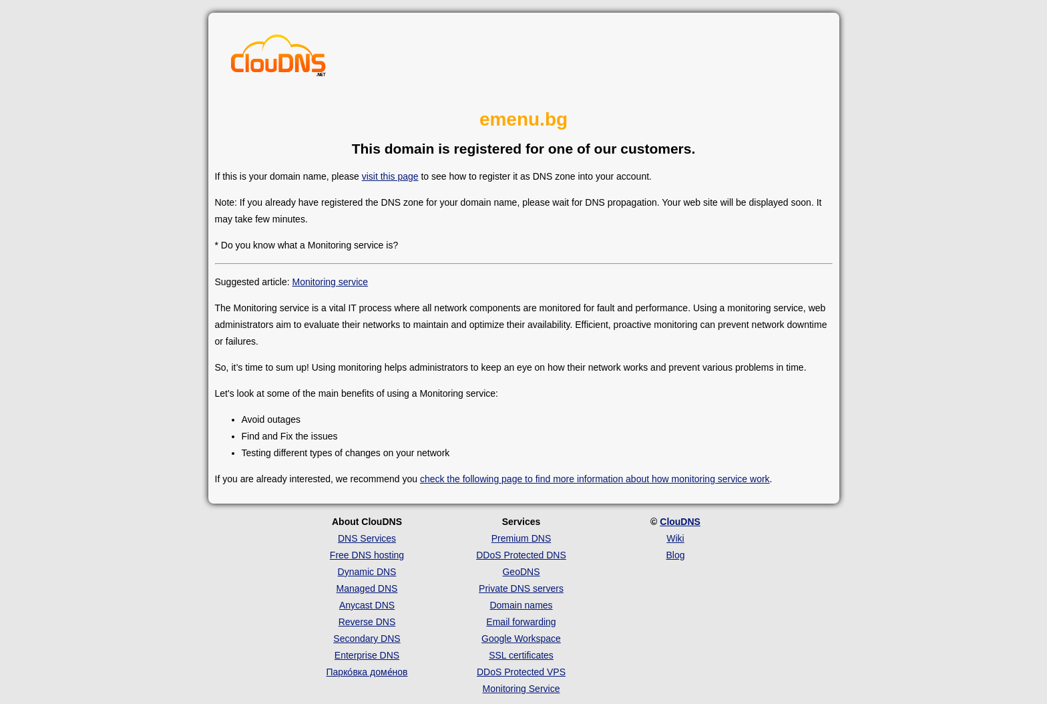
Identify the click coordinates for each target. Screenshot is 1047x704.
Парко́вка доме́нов (367, 672)
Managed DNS (367, 588)
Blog (675, 555)
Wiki (675, 538)
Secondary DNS (366, 638)
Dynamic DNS (367, 571)
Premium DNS (521, 538)
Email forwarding (521, 622)
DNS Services (367, 538)
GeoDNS (521, 571)
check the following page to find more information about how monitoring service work (595, 479)
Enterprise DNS (367, 655)
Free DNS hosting (367, 555)
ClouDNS (680, 521)
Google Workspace (521, 638)
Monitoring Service (521, 688)
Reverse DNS (367, 622)
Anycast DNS (367, 605)
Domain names (520, 605)
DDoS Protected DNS (521, 555)
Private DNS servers (521, 588)
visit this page (390, 176)
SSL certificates (521, 655)
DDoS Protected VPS (521, 672)
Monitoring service (330, 282)
